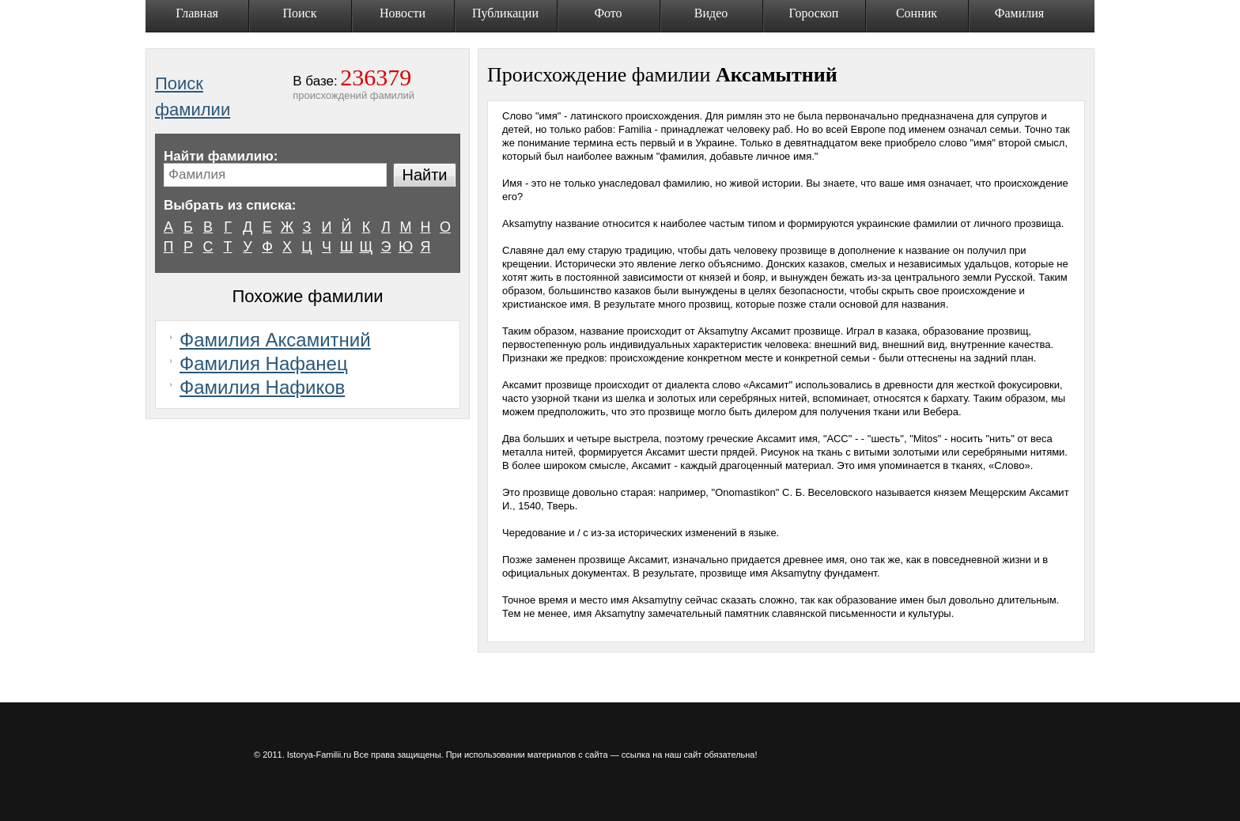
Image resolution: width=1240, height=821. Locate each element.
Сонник (916, 13)
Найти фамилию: (221, 156)
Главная (197, 13)
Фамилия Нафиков (262, 387)
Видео (711, 13)
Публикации (505, 13)
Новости (402, 13)
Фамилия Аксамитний (275, 339)
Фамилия (1019, 13)
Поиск (300, 13)
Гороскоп (814, 13)
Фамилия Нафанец (264, 363)
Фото (608, 13)
